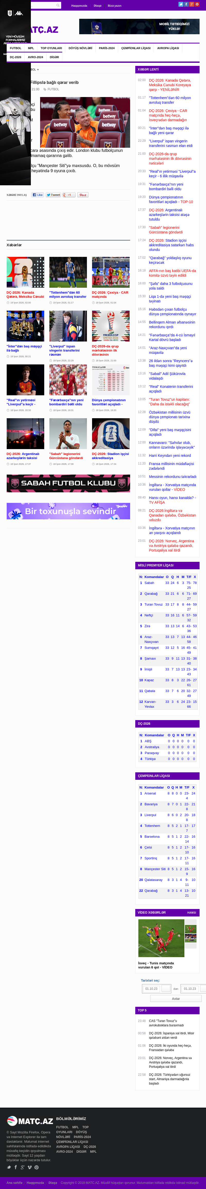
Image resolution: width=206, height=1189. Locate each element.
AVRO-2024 (35, 57)
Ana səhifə (14, 1183)
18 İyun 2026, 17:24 (106, 464)
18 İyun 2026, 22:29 (63, 360)
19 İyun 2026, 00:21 (21, 356)
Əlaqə (97, 5)
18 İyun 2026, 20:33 (21, 410)
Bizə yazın (114, 5)
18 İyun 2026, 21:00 (106, 360)
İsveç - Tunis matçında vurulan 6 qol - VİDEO (156, 965)
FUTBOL (16, 48)
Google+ (191, 4)
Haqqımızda (79, 5)
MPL (31, 48)
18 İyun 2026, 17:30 (63, 464)
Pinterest (197, 4)
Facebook (186, 4)
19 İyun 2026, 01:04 (106, 302)
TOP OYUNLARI (51, 48)
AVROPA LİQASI (168, 48)
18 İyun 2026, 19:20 (106, 410)
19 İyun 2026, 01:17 (63, 302)
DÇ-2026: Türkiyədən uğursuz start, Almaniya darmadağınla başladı (170, 1079)
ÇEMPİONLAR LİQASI (136, 48)
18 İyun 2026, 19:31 (63, 410)
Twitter (180, 4)
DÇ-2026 (15, 57)
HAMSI (191, 912)
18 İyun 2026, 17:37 (21, 464)
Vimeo (30, 1167)
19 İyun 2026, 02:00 (21, 302)
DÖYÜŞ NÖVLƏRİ (80, 48)
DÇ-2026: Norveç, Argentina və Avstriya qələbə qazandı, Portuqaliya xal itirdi (170, 1062)
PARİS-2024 (107, 48)
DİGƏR (54, 57)
